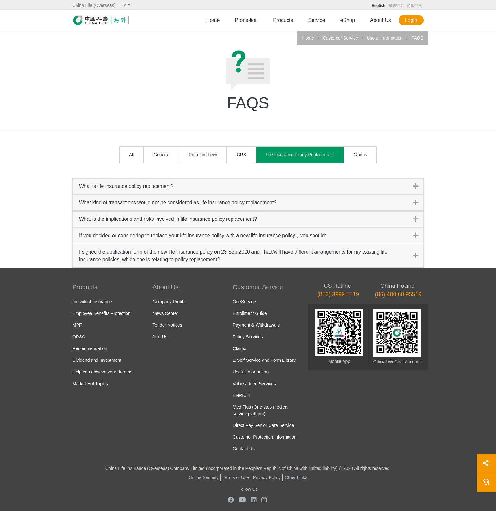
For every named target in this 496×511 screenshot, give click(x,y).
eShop (347, 20)
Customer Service (341, 37)
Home (213, 20)
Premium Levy (203, 154)
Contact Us (244, 448)
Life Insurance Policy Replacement (300, 154)
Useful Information (385, 37)
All (131, 154)
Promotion (246, 20)
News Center (165, 313)
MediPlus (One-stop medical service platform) (260, 410)
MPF (77, 325)
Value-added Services (254, 383)
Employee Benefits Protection (101, 313)
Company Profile (168, 301)
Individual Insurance (92, 301)
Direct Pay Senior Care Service (263, 425)
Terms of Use (236, 477)
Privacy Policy (267, 477)
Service (316, 20)
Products (283, 20)
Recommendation (89, 348)
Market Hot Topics (90, 383)
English (378, 5)
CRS (241, 154)
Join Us (159, 336)
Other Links (296, 477)
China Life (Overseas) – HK (99, 5)
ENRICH (241, 395)
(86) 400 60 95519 (398, 294)
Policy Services (248, 336)
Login (411, 20)
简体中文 (414, 5)
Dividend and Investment (96, 360)
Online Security (204, 477)
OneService (244, 301)
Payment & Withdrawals (256, 325)
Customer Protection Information (265, 437)
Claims (360, 154)
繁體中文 (396, 5)
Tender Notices (167, 325)
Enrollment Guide (250, 313)
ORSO (78, 336)
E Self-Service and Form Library (264, 360)
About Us (380, 20)
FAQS (417, 37)
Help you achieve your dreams (102, 371)
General (161, 154)
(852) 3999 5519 (338, 294)
